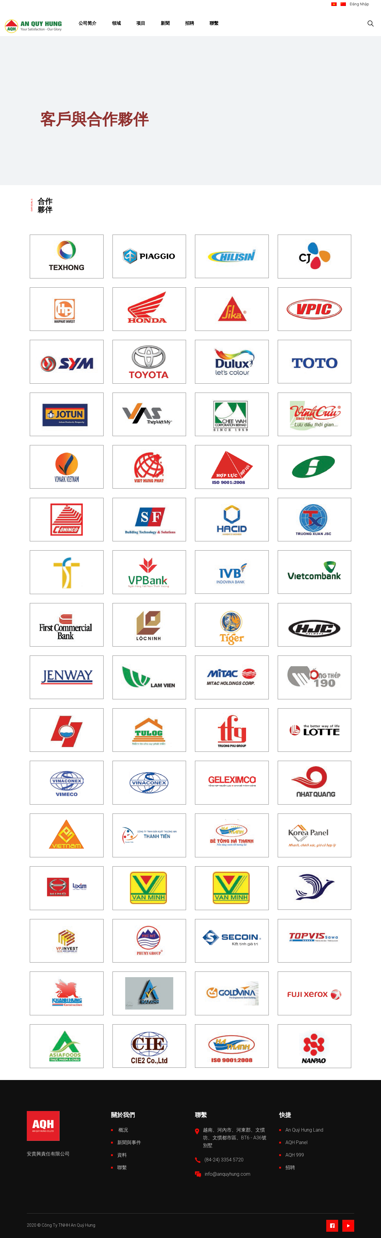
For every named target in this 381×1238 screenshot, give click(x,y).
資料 (122, 1155)
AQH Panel (296, 1142)
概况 (122, 1130)
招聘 (290, 1167)
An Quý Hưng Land (304, 1130)
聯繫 (122, 1167)
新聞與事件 (129, 1142)
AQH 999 (294, 1155)
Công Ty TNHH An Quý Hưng (68, 1225)
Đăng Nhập (359, 4)
